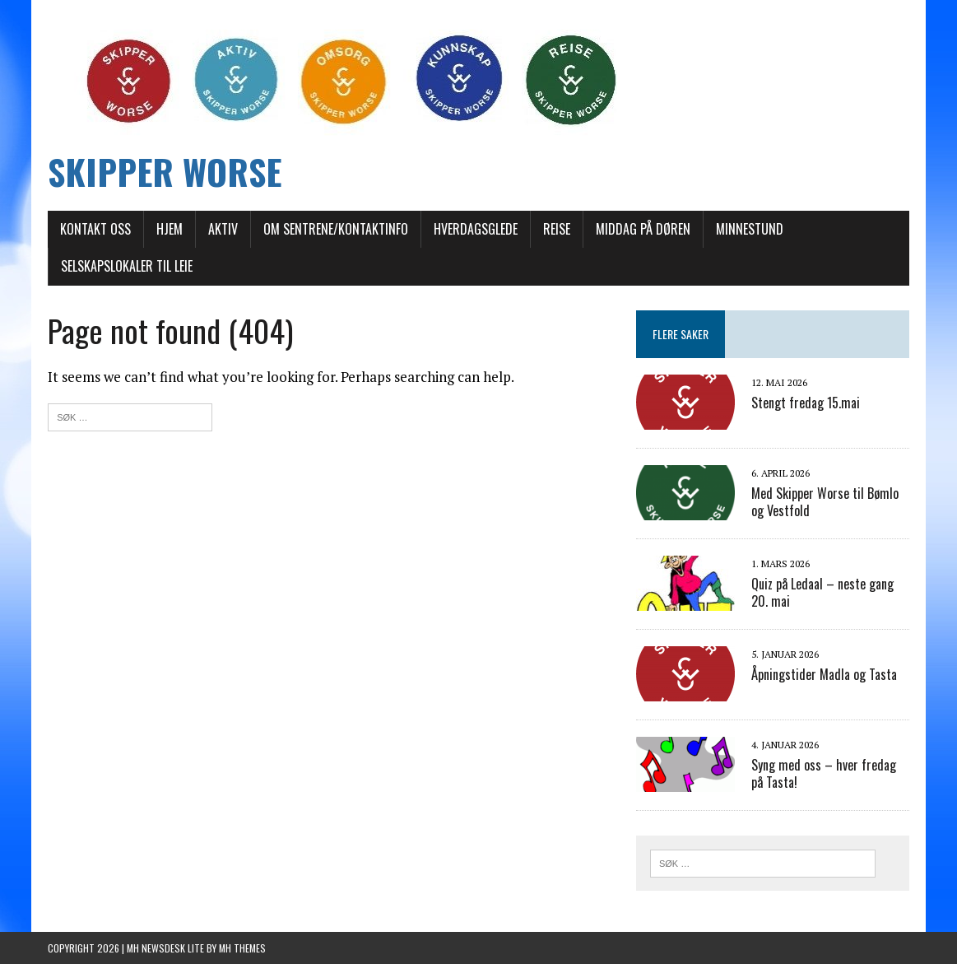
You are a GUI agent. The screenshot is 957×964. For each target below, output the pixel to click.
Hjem (169, 229)
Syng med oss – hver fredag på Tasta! (823, 773)
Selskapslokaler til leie (127, 266)
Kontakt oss (95, 229)
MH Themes (242, 948)
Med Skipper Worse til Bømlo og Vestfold (825, 501)
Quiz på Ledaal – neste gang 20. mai (822, 592)
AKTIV (223, 229)
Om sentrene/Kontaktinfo (335, 229)
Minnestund (749, 229)
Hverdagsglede (476, 229)
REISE (556, 229)
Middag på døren (643, 229)
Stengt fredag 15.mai (805, 402)
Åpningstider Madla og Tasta (824, 674)
